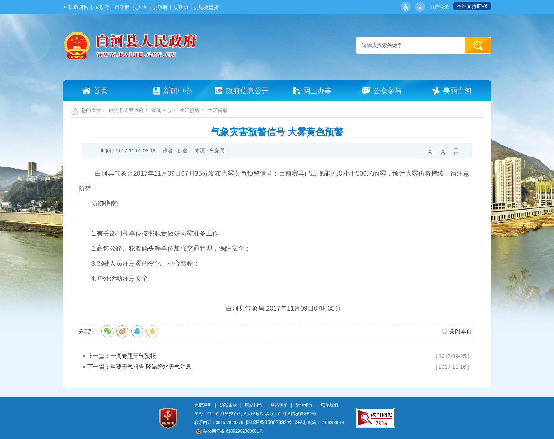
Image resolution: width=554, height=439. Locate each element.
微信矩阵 (304, 405)
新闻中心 (162, 110)
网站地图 (279, 405)
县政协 (180, 7)
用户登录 (439, 7)
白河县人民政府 (126, 110)
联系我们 (329, 405)
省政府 (101, 7)
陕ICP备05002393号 (269, 422)
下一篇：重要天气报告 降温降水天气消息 (139, 367)
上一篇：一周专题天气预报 (121, 356)
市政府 (122, 7)
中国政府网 (76, 7)
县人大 (139, 7)
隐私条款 (228, 405)
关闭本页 (460, 331)
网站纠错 (253, 405)
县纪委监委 (206, 7)
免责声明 (203, 405)
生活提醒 (190, 110)
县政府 (160, 7)
